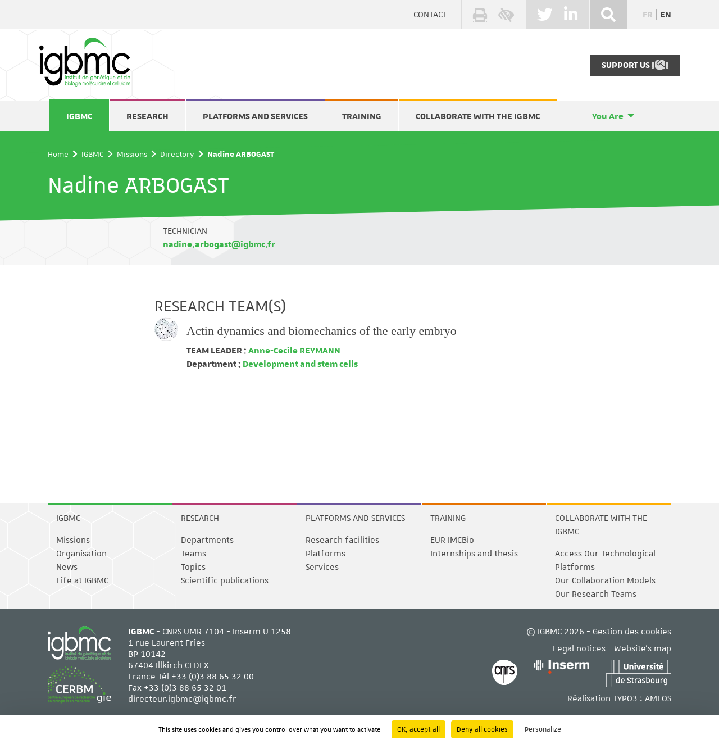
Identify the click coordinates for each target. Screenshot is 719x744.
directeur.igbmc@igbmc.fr (182, 699)
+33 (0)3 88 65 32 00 (212, 676)
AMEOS (658, 698)
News (67, 567)
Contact (430, 14)
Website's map (642, 648)
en (665, 14)
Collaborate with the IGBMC (478, 116)
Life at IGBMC (82, 580)
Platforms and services (255, 116)
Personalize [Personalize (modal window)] (543, 729)
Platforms (325, 553)
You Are (608, 116)
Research (147, 116)
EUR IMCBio (452, 540)
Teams (193, 553)
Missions (132, 154)
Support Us (635, 65)
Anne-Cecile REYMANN (293, 350)
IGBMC (79, 116)
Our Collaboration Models (605, 580)
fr (648, 14)
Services (322, 567)
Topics (193, 567)
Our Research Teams (595, 594)
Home (58, 154)
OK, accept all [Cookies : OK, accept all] (418, 729)
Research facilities (342, 540)
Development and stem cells (299, 364)
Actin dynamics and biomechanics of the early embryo (321, 331)
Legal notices (579, 648)
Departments (207, 540)
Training (361, 116)
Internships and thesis (474, 553)
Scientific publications (225, 580)
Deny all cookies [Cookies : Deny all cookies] (482, 729)
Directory (177, 154)
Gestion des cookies (632, 631)
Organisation (81, 553)
